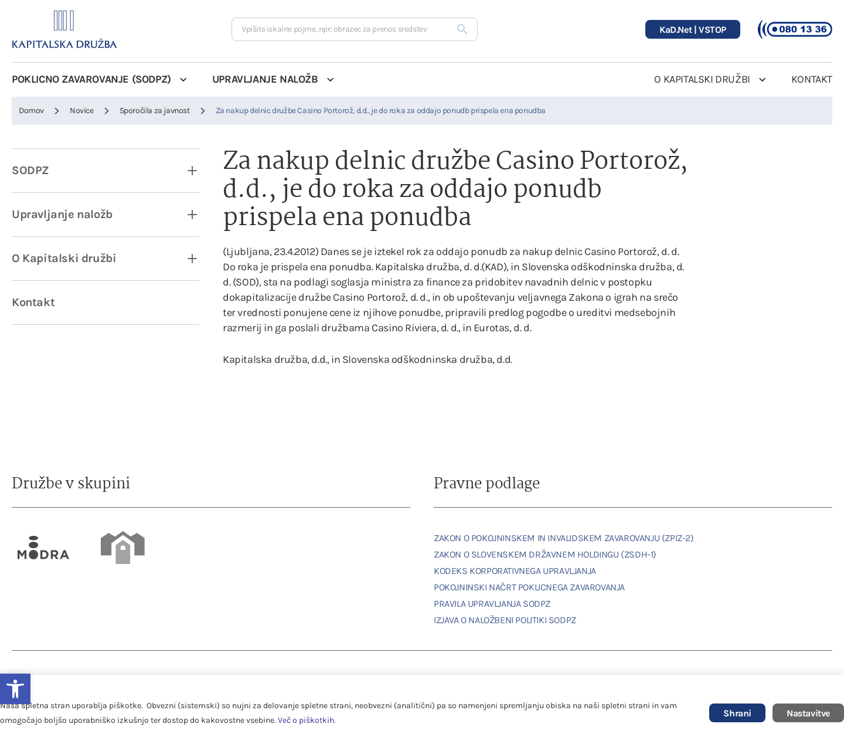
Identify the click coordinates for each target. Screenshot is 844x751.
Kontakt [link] (33, 302)
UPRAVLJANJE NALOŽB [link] (265, 79)
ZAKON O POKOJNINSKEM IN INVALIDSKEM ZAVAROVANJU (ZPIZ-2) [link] (564, 537)
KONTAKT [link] (811, 79)
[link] (44, 547)
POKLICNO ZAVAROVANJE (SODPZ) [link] (91, 79)
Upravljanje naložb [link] (62, 214)
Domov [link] (31, 110)
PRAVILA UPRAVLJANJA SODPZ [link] (492, 603)
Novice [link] (82, 110)
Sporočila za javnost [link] (155, 110)
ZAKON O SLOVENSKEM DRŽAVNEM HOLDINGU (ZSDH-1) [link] (545, 554)
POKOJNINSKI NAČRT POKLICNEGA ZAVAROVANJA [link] (529, 587)
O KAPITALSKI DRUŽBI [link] (702, 79)
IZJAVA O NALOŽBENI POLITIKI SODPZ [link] (505, 620)
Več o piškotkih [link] (306, 720)
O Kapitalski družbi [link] (64, 258)
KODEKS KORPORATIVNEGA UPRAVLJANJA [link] (515, 570)
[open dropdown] (184, 170)
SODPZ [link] (30, 170)
